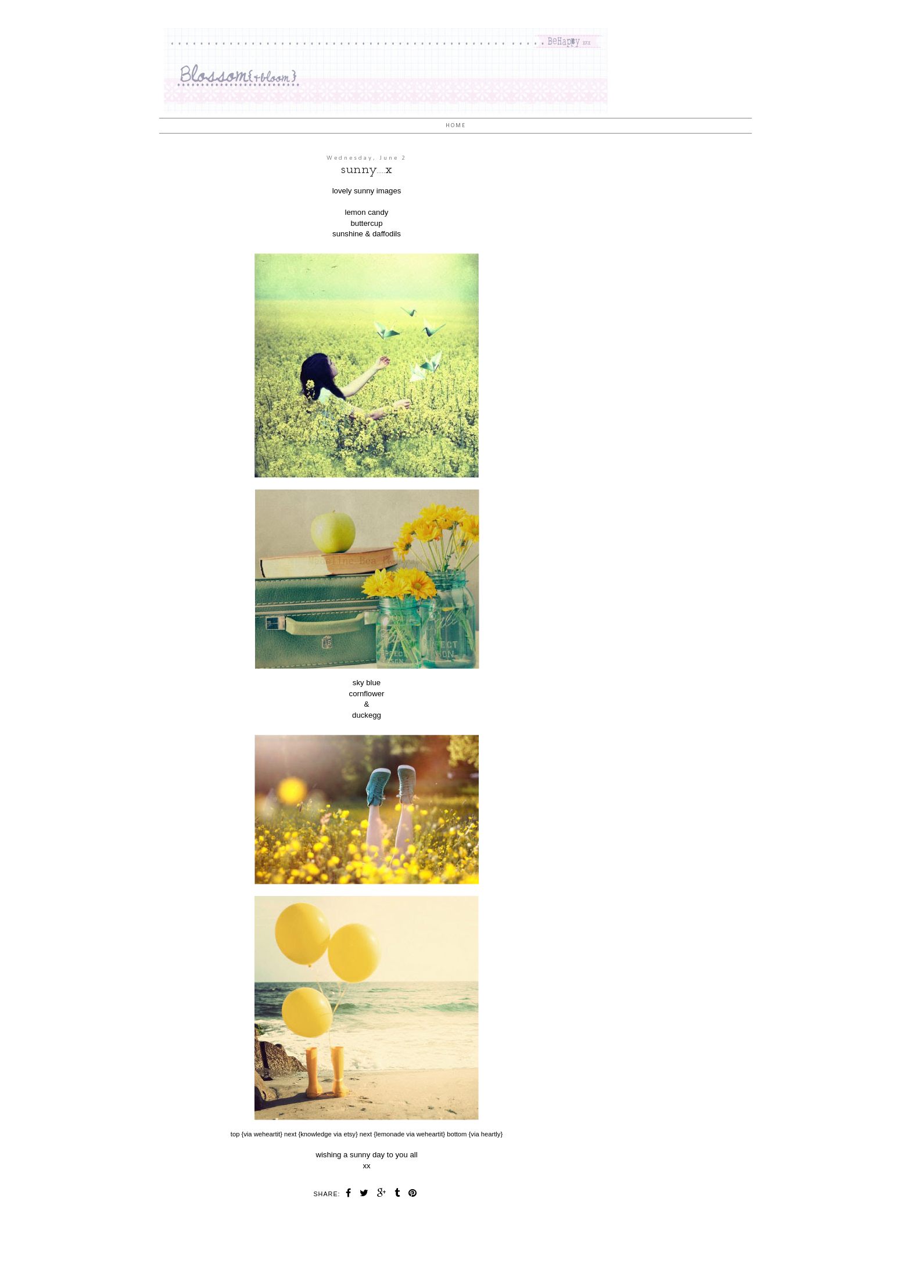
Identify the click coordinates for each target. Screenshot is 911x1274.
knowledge (316, 1134)
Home (456, 126)
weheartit (267, 1134)
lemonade (390, 1134)
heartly (491, 1134)
